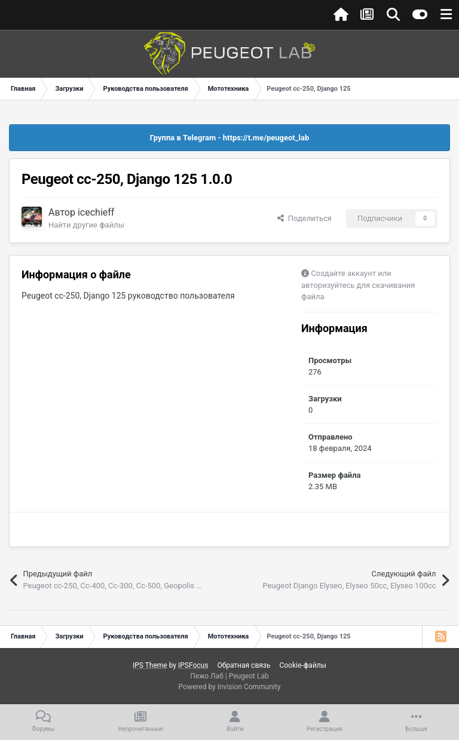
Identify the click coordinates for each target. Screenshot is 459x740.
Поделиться (304, 218)
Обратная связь (243, 665)
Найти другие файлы (86, 224)
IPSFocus (193, 665)
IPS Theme (150, 665)
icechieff (96, 212)
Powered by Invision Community (230, 687)
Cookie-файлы (302, 665)
